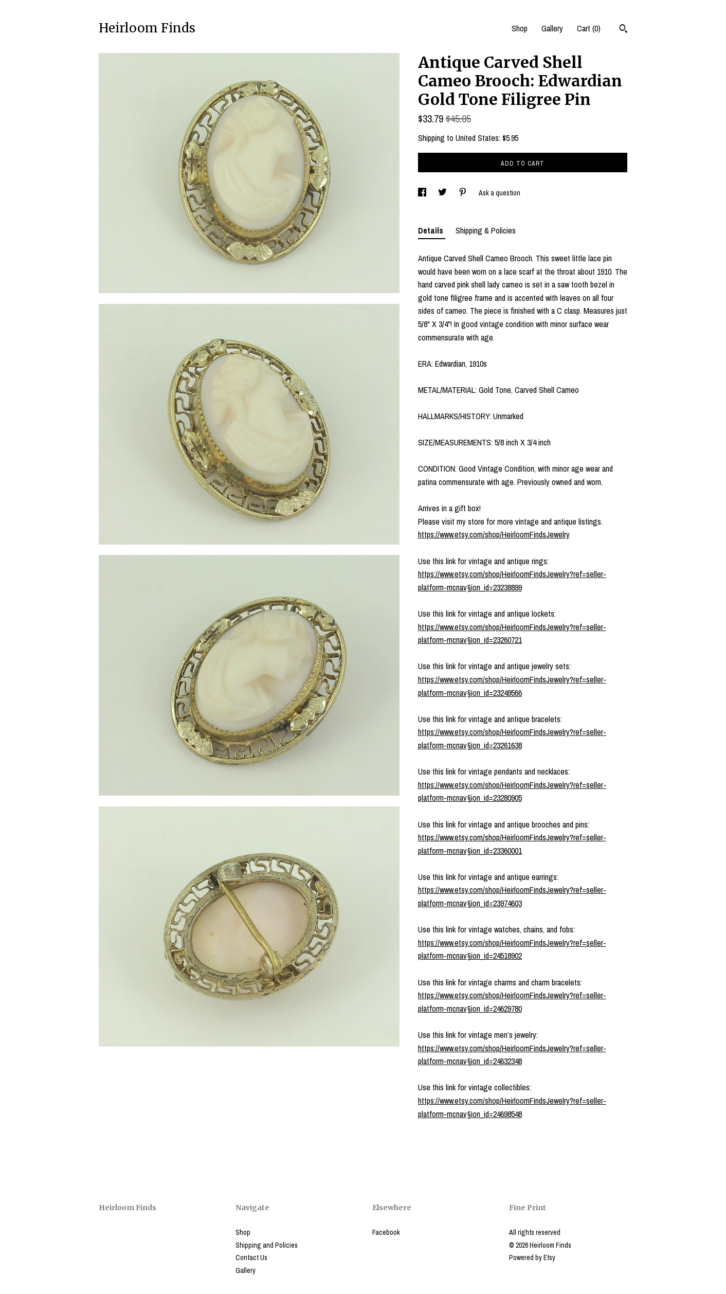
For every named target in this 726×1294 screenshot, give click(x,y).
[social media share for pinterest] (463, 192)
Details (431, 230)
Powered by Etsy (532, 1257)
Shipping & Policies (486, 230)
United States (477, 137)
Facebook (386, 1232)
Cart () (589, 28)
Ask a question (499, 192)
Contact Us (251, 1257)
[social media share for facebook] (423, 192)
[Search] (623, 29)
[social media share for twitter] (443, 192)
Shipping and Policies (266, 1245)
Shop (520, 28)
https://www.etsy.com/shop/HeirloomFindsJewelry (494, 534)
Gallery (552, 28)
